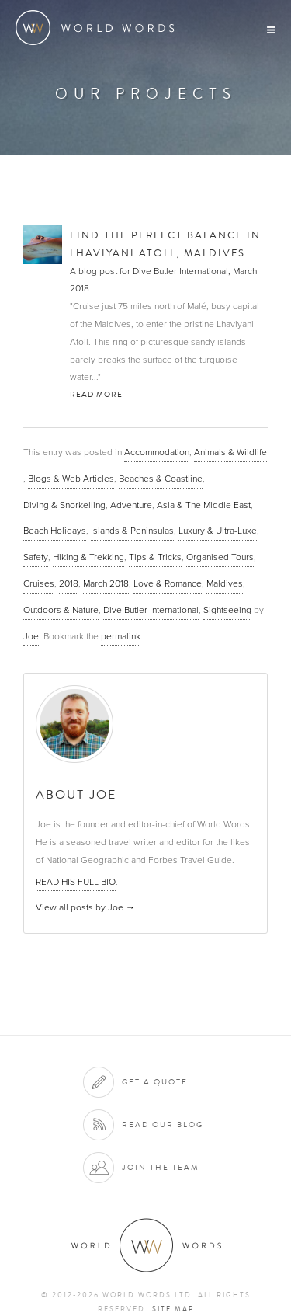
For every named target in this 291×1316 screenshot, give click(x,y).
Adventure (131, 505)
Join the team (160, 1167)
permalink (120, 636)
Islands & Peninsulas (132, 530)
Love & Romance (167, 583)
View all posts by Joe (85, 907)
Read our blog (162, 1124)
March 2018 (106, 583)
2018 (68, 583)
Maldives (224, 583)
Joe (31, 636)
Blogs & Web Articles (71, 478)
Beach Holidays (54, 530)
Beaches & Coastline (161, 478)
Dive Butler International (151, 609)
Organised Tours (220, 557)
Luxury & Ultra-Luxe (217, 530)
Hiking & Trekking (88, 557)
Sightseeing (227, 609)
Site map (173, 1309)
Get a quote (155, 1082)
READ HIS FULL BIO (76, 881)
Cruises (38, 583)
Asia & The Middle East (204, 505)
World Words (99, 27)
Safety (35, 557)
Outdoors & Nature (61, 609)
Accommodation (156, 452)
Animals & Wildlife (230, 452)
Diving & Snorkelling (64, 505)
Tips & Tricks (155, 557)
